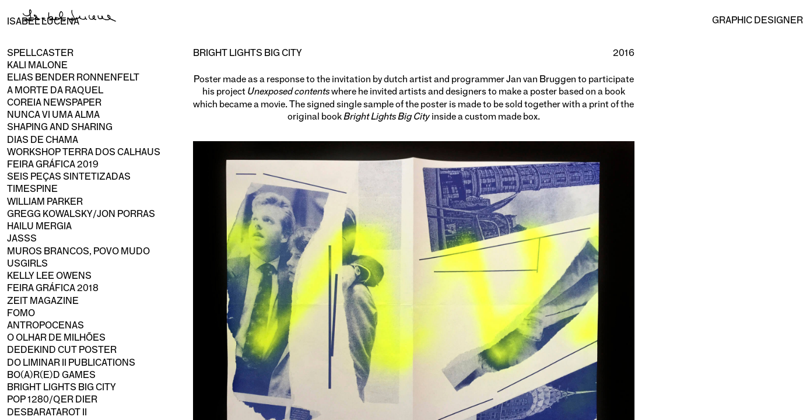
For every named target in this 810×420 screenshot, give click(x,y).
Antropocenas (45, 325)
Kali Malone (37, 65)
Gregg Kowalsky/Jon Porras (81, 213)
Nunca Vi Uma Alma (53, 114)
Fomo (21, 312)
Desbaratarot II (47, 412)
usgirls (27, 263)
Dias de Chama (42, 139)
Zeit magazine (43, 300)
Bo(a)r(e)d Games (51, 374)
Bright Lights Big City (61, 387)
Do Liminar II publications (71, 362)
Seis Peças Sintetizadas (69, 176)
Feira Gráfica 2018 (53, 287)
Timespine (32, 188)
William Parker (45, 201)
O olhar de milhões (56, 337)
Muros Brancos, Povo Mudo (78, 251)
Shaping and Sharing (60, 126)
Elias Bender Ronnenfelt (73, 77)
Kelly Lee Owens (49, 275)
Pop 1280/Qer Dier (52, 399)
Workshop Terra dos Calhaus (83, 152)
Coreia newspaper (54, 102)
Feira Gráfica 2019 (53, 164)
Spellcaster (40, 52)
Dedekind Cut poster (62, 349)
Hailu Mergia (39, 226)
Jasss (22, 238)
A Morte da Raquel (55, 90)
